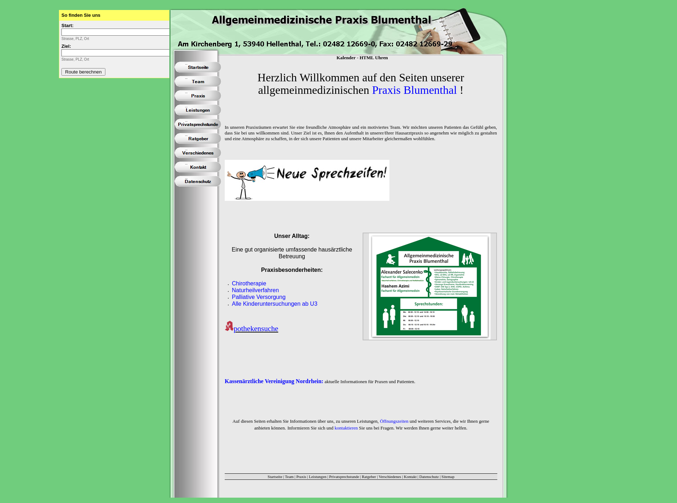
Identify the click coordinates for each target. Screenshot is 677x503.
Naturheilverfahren (255, 290)
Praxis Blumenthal (414, 89)
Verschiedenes (390, 476)
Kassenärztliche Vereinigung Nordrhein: (274, 381)
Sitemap (448, 476)
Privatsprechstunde (344, 476)
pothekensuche (256, 328)
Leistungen (318, 476)
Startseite (275, 476)
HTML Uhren (373, 57)
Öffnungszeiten (394, 421)
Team (289, 476)
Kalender (346, 57)
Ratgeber (369, 476)
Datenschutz (429, 476)
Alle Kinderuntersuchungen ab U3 (274, 304)
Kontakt (410, 476)
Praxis (302, 476)
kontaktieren (346, 428)
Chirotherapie (249, 283)
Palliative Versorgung (258, 297)
